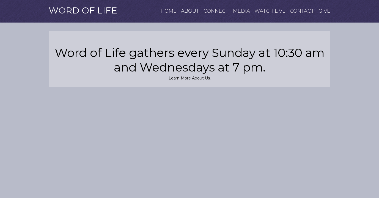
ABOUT (190, 11)
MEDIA (241, 11)
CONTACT (302, 11)
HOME (169, 11)
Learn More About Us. (190, 78)
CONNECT (216, 11)
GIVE (324, 11)
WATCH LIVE (269, 11)
